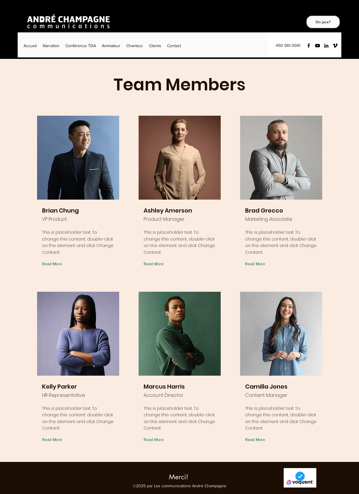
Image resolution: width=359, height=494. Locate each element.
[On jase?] (323, 22)
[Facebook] (309, 46)
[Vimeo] (335, 46)
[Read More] (53, 264)
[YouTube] (317, 46)
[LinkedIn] (326, 46)
